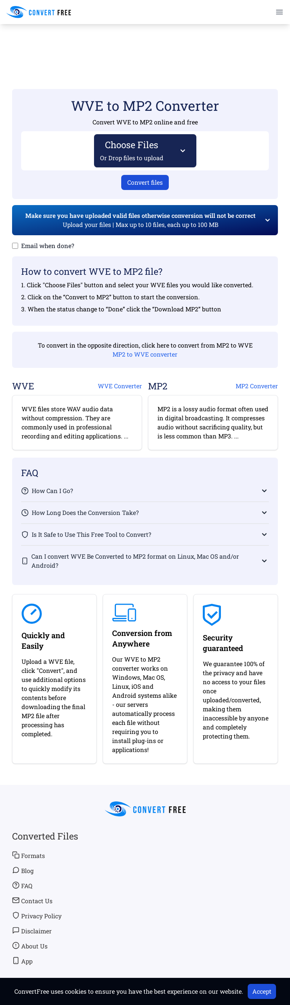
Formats (28, 855)
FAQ (22, 885)
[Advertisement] (145, 46)
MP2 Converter (257, 386)
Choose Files (132, 150)
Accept (261, 991)
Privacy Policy (37, 916)
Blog (23, 870)
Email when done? (47, 246)
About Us (30, 946)
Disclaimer (32, 931)
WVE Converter (120, 386)
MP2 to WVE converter (145, 354)
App (22, 961)
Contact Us (32, 900)
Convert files (145, 182)
